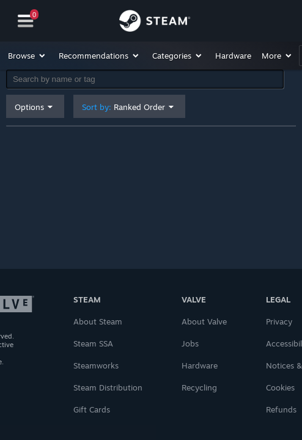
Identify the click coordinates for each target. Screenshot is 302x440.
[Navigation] (26, 21)
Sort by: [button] (123, 107)
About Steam (97, 321)
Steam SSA (93, 343)
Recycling (199, 387)
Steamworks (96, 365)
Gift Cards (91, 409)
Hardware (200, 365)
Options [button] (29, 107)
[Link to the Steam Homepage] (155, 22)
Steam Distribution (107, 387)
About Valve (204, 321)
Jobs (190, 343)
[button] (27, 56)
